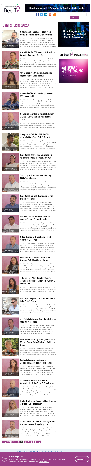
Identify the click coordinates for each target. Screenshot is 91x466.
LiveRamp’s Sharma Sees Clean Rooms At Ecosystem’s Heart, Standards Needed (35, 218)
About (19, 451)
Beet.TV (10, 11)
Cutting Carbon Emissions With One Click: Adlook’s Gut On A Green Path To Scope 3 (35, 136)
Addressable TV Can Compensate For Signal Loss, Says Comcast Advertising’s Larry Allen (37, 423)
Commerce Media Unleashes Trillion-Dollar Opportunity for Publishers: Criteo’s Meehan (36, 33)
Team (25, 451)
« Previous (9, 442)
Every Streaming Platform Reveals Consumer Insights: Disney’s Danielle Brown (36, 74)
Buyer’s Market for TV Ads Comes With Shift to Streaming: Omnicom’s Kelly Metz (37, 54)
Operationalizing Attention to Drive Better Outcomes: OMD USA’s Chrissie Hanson (35, 259)
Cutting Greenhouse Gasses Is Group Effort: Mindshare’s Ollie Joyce (35, 238)
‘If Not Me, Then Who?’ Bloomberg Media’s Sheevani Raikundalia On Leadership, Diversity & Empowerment (37, 280)
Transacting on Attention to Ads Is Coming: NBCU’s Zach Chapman (35, 177)
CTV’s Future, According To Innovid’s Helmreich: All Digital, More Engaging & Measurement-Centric (37, 116)
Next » (37, 442)
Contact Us (48, 451)
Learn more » (44, 462)
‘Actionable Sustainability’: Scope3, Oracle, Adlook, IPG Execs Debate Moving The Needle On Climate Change (38, 342)
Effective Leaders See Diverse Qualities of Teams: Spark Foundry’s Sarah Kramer (38, 402)
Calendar (32, 451)
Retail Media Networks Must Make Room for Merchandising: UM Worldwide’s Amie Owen (36, 156)
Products (40, 451)
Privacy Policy (59, 451)
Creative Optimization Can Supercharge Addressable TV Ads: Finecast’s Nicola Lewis (36, 361)
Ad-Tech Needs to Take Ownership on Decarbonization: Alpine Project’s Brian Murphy (37, 382)
